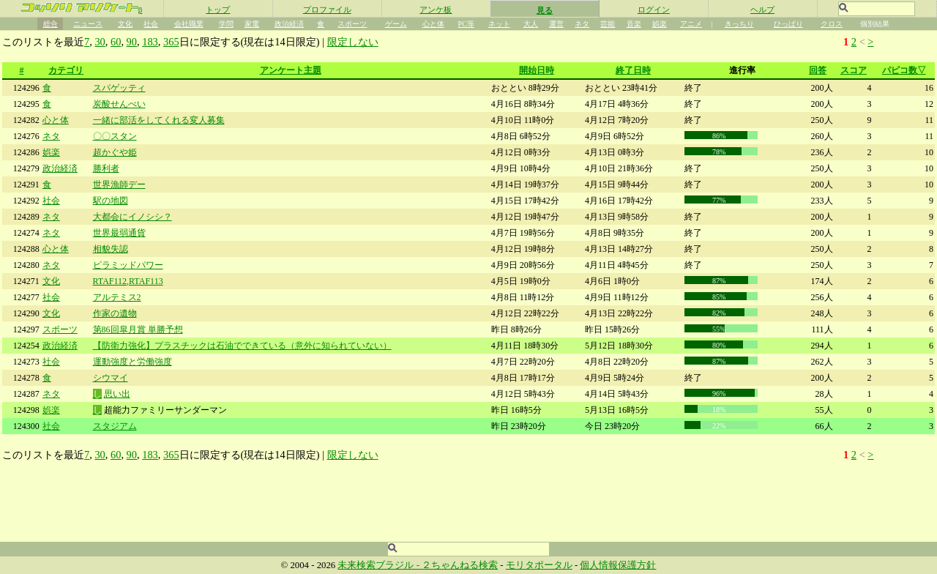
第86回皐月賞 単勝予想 (138, 329)
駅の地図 (110, 200)
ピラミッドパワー (128, 265)
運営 (556, 24)
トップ (218, 9)
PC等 (466, 24)
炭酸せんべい (119, 104)
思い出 (117, 394)
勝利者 (106, 168)
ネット (499, 24)
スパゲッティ (119, 88)
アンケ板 (435, 9)
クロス (832, 24)
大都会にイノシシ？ (132, 217)
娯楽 (659, 24)
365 (171, 42)
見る (545, 10)
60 (116, 42)
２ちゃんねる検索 (460, 565)
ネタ (582, 24)
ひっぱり (788, 24)
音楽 (634, 24)
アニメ (691, 24)
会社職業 (189, 24)
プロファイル (327, 9)
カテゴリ (65, 70)
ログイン (654, 9)
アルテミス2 (117, 297)
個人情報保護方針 (618, 565)
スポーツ (352, 24)
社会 (150, 24)
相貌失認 (110, 249)
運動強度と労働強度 (132, 362)
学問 (226, 24)
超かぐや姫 (115, 152)
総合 (50, 24)
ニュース (87, 24)
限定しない (352, 42)
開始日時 (536, 70)
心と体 (433, 24)
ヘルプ (762, 9)
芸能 (607, 24)
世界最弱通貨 (119, 233)
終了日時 (633, 70)
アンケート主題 (290, 70)
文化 (125, 24)
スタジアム (115, 426)
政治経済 (289, 24)
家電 (251, 24)
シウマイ (110, 378)
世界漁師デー (119, 184)
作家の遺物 (115, 313)
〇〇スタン (115, 136)
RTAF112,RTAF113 (128, 281)
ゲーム (396, 24)
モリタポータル (539, 565)
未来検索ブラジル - (379, 565)
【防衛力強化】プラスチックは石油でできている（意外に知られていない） (242, 345)
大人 (530, 24)
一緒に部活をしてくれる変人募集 (159, 120)
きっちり (739, 24)
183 (150, 42)
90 (132, 42)
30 (99, 42)
